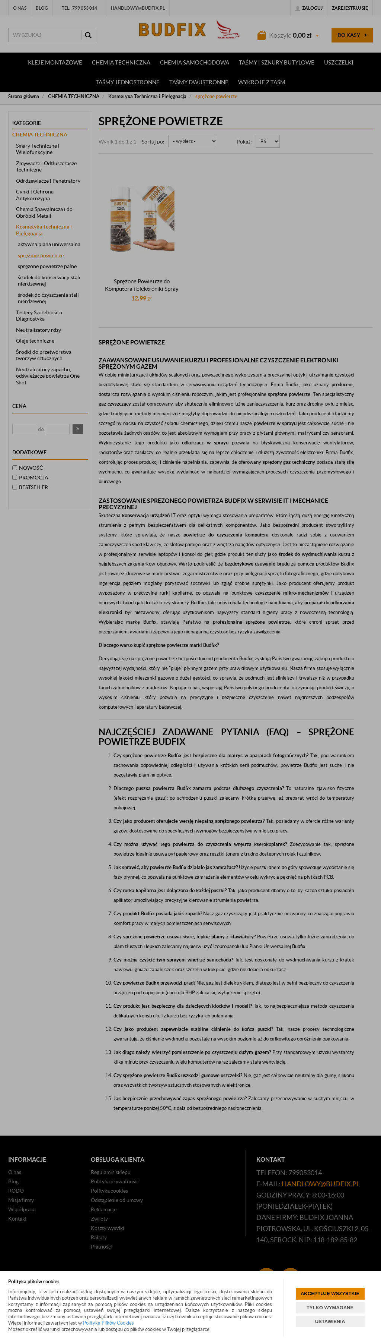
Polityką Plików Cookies (108, 1323)
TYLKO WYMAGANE (330, 1307)
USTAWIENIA (330, 1321)
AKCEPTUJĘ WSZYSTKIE (330, 1293)
